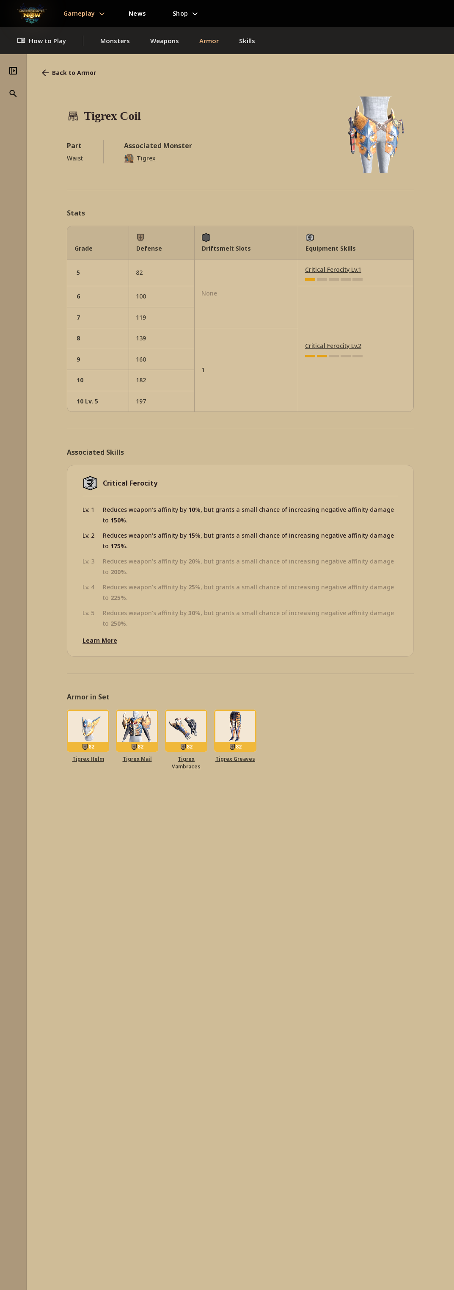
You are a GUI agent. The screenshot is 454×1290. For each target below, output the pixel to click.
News (137, 13)
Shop (180, 13)
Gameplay (79, 13)
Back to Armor (68, 73)
